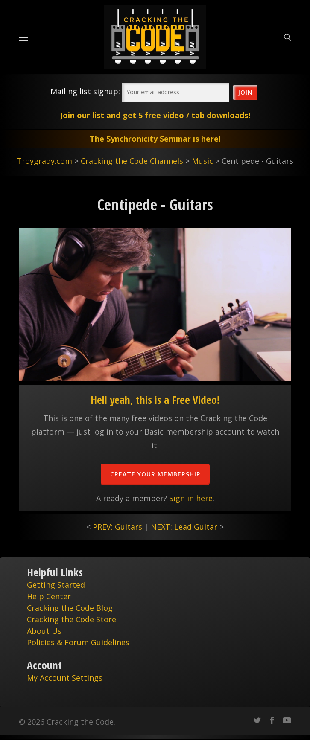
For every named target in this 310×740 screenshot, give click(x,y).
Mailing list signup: (85, 91)
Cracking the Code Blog (70, 608)
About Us (44, 631)
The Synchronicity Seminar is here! (155, 138)
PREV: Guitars (117, 527)
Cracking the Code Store (71, 619)
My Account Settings (64, 678)
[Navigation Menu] (23, 37)
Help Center (49, 596)
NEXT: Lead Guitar (184, 527)
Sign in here (191, 498)
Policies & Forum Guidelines (78, 642)
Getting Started (56, 585)
